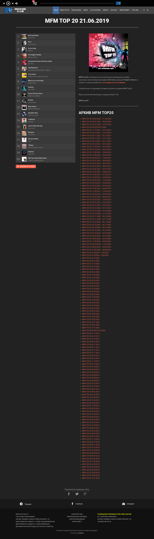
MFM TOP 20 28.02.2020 (90, 314)
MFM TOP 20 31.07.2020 (90, 258)
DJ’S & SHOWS (95, 10)
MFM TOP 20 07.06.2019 (90, 397)
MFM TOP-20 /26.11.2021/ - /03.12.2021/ (96, 135)
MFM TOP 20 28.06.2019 (90, 392)
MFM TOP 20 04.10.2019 (90, 364)
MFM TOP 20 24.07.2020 (90, 261)
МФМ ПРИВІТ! (125, 10)
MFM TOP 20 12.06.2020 (90, 278)
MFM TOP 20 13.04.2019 (90, 414)
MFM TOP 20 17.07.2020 (90, 264)
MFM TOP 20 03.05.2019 (90, 408)
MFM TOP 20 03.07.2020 (90, 269)
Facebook (77, 503)
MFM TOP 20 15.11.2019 (90, 350)
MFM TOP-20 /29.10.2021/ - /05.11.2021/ (96, 141)
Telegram (25, 504)
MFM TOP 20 (64, 10)
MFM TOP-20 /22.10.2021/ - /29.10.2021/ (96, 144)
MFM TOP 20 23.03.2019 (90, 422)
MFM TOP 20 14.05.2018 (90, 467)
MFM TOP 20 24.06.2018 (90, 459)
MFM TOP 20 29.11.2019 (90, 344)
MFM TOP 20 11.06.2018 (90, 461)
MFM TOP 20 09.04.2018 (90, 475)
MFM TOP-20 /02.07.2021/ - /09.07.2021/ (96, 166)
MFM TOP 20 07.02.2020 (90, 319)
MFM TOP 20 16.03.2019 (90, 425)
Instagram (128, 503)
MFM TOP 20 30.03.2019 (90, 420)
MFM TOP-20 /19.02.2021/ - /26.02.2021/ (96, 197)
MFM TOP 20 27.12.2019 (90, 333)
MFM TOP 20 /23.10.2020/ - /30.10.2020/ (96, 227)
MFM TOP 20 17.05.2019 (90, 406)
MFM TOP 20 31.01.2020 (90, 322)
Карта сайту (77, 521)
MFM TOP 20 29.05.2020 (90, 283)
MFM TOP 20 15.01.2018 (90, 478)
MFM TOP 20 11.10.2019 (90, 361)
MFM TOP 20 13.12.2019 (90, 339)
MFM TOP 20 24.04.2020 (90, 294)
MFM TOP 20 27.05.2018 (90, 464)
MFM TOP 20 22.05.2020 (90, 286)
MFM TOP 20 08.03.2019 (90, 428)
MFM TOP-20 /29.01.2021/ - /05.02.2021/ (96, 202)
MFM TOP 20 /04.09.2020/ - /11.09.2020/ (96, 244)
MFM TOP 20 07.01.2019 (90, 436)
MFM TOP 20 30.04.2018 (90, 470)
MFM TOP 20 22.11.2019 (90, 347)
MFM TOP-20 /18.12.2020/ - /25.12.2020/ (96, 211)
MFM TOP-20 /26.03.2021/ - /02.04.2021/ (96, 186)
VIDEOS (105, 10)
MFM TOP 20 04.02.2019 (90, 433)
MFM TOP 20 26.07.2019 (90, 383)
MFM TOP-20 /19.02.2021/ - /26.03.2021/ (96, 188)
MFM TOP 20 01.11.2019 (90, 353)
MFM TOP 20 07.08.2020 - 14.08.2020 (95, 255)
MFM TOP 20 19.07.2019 (90, 386)
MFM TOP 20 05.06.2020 (90, 280)
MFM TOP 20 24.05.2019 (90, 403)
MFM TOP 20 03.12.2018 (90, 442)
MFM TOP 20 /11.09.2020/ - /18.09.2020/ (96, 241)
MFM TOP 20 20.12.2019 (90, 336)
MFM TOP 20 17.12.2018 (90, 439)
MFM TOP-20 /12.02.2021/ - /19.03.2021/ (96, 191)
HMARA (81, 533)
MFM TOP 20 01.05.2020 (90, 291)
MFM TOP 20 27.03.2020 (90, 305)
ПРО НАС (135, 10)
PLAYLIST (113, 10)
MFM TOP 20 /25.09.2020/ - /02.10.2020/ (96, 236)
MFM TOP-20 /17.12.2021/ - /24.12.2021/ (96, 130)
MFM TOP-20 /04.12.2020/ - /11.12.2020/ (96, 213)
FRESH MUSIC (76, 10)
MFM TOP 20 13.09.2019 (90, 372)
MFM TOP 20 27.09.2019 (90, 367)
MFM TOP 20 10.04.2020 (90, 300)
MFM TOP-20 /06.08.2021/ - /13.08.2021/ (96, 158)
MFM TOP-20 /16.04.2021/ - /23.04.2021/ (96, 177)
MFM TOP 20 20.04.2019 (90, 411)
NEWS (86, 10)
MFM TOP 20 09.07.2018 (90, 456)
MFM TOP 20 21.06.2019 (90, 394)
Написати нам (77, 514)
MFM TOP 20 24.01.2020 (90, 325)
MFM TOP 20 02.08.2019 (90, 381)
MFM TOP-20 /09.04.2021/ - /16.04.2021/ (96, 180)
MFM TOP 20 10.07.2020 (90, 266)
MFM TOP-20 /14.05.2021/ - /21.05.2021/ (96, 174)
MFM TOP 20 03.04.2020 (90, 303)
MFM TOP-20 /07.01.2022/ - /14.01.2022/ (96, 124)
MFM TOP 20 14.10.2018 (90, 447)
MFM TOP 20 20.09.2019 (90, 369)
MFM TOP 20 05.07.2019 (90, 389)
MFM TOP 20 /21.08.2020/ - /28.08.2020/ (96, 250)
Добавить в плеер (26, 166)
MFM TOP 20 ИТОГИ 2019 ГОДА (93, 330)
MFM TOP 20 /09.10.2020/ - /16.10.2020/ (96, 230)
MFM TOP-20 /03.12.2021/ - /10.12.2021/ (96, 133)
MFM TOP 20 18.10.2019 (90, 358)
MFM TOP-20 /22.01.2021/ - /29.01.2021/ (96, 205)
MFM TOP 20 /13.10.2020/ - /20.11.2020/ (96, 222)
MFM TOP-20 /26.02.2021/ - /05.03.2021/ (96, 194)
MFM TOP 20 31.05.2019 (90, 400)
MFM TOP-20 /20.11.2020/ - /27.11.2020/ (96, 219)
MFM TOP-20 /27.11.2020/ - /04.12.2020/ (96, 216)
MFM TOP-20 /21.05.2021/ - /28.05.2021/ (96, 172)
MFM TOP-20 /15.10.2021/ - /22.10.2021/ (96, 147)
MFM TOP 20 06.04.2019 (90, 417)
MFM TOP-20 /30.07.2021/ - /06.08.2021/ (96, 161)
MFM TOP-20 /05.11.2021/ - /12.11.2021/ (96, 138)
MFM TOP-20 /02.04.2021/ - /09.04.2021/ (96, 183)
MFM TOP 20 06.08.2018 (90, 453)
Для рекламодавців (77, 519)
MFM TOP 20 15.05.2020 (90, 289)
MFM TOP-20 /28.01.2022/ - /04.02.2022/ (96, 122)
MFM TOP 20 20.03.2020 (90, 308)
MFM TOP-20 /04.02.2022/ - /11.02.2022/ (96, 119)
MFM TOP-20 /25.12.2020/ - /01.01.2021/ (96, 208)
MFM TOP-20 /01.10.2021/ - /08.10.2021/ (96, 149)
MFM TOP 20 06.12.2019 (90, 342)
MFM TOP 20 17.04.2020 (90, 297)
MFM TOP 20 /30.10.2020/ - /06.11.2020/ (96, 225)
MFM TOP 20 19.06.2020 (90, 275)
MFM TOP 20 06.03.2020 (90, 311)
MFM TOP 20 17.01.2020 (90, 328)
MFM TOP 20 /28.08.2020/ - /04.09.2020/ (96, 247)
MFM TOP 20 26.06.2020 (90, 272)
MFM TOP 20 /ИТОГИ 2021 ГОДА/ (94, 127)
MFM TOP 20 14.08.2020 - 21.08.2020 (95, 252)
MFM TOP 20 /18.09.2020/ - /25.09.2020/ (96, 239)
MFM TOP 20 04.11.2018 (90, 445)
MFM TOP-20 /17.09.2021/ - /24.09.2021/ (96, 152)
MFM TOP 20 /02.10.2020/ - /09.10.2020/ (96, 233)
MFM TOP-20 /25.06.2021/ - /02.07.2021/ (96, 169)
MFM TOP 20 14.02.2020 (90, 317)
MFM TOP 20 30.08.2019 (90, 375)
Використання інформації (77, 516)
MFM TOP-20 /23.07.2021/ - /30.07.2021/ (96, 163)
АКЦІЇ (56, 10)
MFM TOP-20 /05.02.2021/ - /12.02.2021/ (96, 199)
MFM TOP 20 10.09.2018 (90, 450)
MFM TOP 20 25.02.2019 (90, 431)
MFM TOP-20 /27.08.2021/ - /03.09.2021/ (96, 155)
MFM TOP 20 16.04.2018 (90, 473)
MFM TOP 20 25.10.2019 (90, 355)
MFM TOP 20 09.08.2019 (90, 378)
